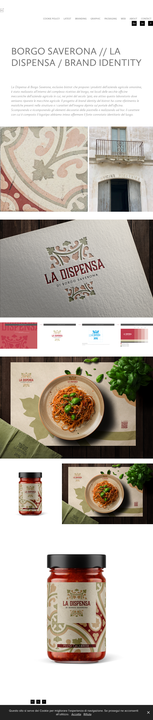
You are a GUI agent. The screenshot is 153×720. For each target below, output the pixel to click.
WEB (123, 18)
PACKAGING (110, 18)
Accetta (76, 714)
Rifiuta (87, 714)
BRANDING (81, 18)
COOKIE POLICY (51, 18)
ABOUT (133, 18)
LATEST (67, 18)
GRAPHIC (95, 18)
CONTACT (146, 18)
